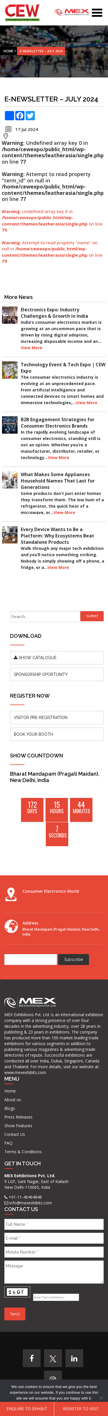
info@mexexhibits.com (31, 1203)
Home (8, 51)
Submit (92, 616)
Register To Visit (81, 1408)
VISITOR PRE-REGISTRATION (40, 717)
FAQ (8, 1143)
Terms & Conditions (23, 1151)
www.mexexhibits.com (25, 1072)
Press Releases (18, 1117)
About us (12, 1099)
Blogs (9, 1108)
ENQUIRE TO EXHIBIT (26, 1408)
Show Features (18, 1125)
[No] (101, 1398)
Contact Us (14, 1134)
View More (31, 347)
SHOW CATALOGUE (35, 657)
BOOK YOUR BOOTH (33, 734)
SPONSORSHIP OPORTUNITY (41, 674)
